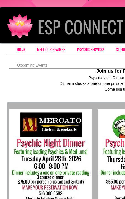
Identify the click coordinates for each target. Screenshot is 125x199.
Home (21, 49)
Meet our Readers (51, 49)
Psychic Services (90, 49)
